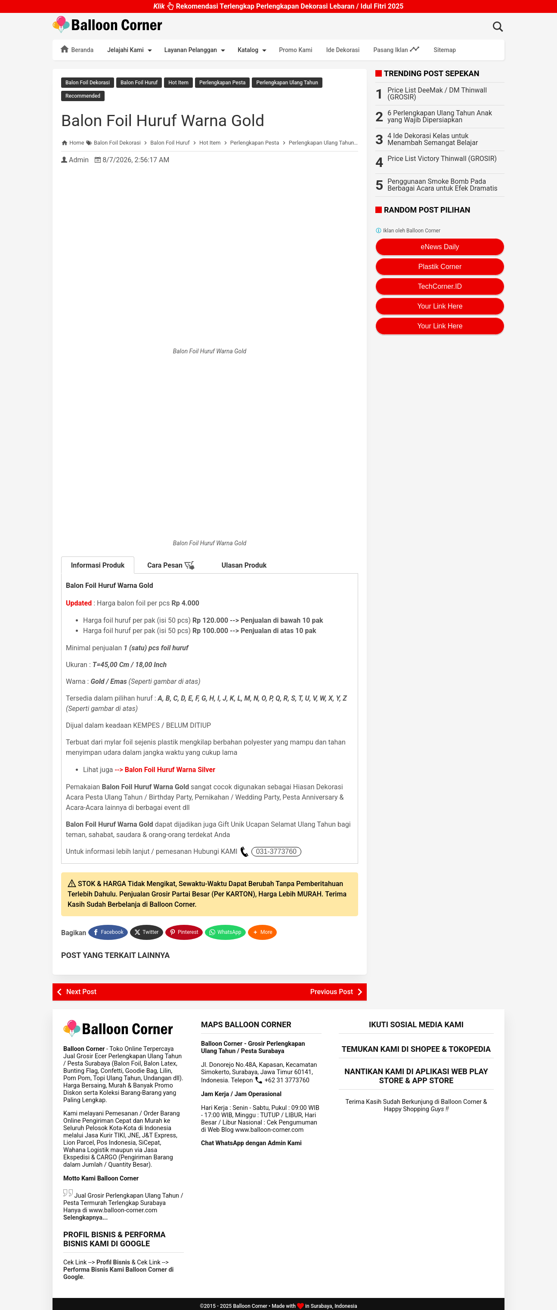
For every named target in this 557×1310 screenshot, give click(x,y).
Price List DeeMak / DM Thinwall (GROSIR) (437, 93)
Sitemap (444, 49)
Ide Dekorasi (343, 49)
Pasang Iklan (396, 49)
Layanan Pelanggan (196, 50)
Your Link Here (439, 306)
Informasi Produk (98, 563)
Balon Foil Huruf (139, 83)
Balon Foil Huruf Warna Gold (169, 118)
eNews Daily (440, 246)
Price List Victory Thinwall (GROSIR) (442, 158)
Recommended (82, 95)
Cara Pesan (171, 563)
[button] (263, 929)
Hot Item (178, 83)
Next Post (81, 987)
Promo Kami (295, 49)
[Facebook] (108, 929)
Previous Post (331, 987)
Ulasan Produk (244, 563)
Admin (79, 158)
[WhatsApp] (226, 929)
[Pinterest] (185, 929)
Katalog (253, 50)
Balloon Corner (250, 1302)
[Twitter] (147, 929)
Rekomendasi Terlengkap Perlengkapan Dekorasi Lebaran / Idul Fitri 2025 (278, 6)
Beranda (76, 49)
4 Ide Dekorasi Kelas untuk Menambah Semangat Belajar (432, 139)
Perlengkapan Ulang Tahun (287, 83)
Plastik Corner (439, 266)
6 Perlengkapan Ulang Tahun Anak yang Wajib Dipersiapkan (439, 116)
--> (165, 767)
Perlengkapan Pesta (222, 83)
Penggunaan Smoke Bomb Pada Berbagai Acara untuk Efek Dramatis (442, 184)
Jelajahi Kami (131, 50)
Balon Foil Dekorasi (87, 83)
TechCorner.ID (440, 286)
